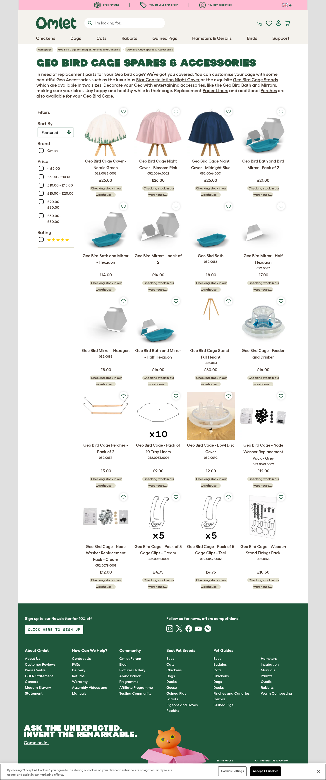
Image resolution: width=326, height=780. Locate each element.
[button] (257, 651)
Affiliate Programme (136, 687)
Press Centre (35, 670)
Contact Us (81, 658)
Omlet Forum (130, 658)
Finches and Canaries (231, 693)
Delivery (78, 670)
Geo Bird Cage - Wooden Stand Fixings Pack (263, 553)
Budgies (220, 664)
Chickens (174, 670)
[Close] (319, 771)
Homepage (45, 49)
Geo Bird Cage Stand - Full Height (211, 357)
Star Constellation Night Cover (168, 79)
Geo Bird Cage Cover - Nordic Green (106, 167)
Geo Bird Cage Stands (255, 79)
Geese (171, 687)
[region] (163, 771)
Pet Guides (223, 650)
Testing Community (135, 693)
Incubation (270, 664)
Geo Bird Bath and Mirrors (249, 85)
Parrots (172, 699)
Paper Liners (215, 90)
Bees (170, 658)
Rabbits (172, 710)
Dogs (170, 676)
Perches (269, 90)
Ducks (171, 682)
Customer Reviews (40, 664)
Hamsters (269, 658)
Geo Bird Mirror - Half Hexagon (263, 262)
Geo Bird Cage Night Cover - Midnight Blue (211, 167)
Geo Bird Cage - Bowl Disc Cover (211, 451)
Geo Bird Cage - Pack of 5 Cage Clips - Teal (211, 553)
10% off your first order (159, 4)
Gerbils (219, 699)
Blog (123, 664)
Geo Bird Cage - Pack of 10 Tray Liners (158, 451)
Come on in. (36, 742)
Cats (170, 664)
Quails (266, 682)
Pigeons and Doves (182, 705)
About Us (32, 658)
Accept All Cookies (265, 771)
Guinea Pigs (176, 693)
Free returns (106, 4)
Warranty (80, 682)
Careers (31, 682)
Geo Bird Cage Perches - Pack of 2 (106, 451)
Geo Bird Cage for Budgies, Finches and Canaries (89, 49)
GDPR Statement (39, 676)
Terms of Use (225, 760)
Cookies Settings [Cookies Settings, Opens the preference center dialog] (232, 771)
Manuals (268, 670)
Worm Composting (276, 693)
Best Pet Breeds (180, 650)
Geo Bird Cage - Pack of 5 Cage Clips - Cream (158, 553)
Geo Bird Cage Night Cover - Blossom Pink (158, 167)
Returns (78, 676)
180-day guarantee (215, 4)
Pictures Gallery (132, 670)
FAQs (76, 664)
